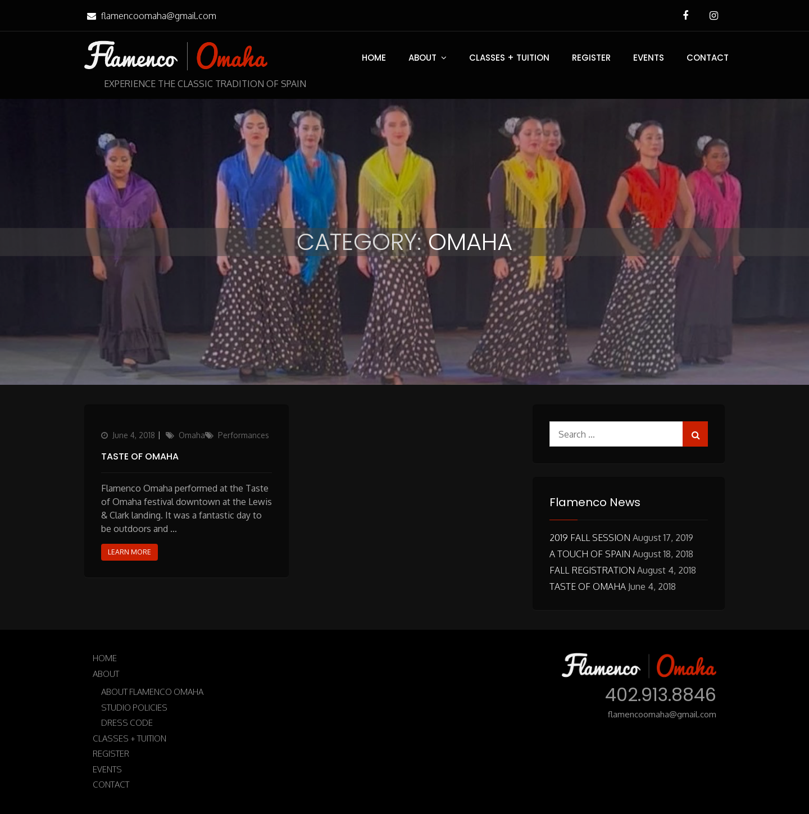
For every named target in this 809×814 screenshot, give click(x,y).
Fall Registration (592, 570)
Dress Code (127, 722)
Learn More (129, 552)
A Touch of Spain (589, 554)
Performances (243, 435)
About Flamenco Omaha (152, 691)
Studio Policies (134, 707)
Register (591, 57)
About (422, 57)
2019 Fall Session (589, 537)
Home (374, 57)
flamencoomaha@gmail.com (150, 15)
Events (648, 57)
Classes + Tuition (509, 57)
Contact (708, 57)
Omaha (192, 435)
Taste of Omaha (140, 456)
